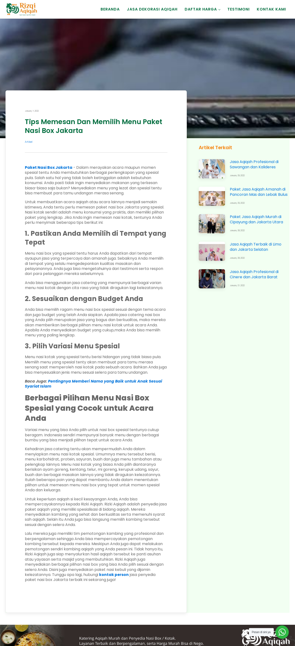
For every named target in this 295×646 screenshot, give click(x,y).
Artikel (28, 142)
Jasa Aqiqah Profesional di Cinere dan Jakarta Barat (254, 274)
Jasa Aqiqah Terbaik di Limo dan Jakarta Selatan (255, 246)
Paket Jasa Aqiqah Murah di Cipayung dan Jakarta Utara (256, 219)
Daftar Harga (201, 9)
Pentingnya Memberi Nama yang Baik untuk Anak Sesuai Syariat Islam (93, 383)
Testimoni (238, 9)
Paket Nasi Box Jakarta (48, 167)
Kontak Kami (271, 9)
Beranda (110, 9)
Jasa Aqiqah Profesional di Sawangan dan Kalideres (254, 164)
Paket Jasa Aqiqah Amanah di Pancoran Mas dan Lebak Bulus (259, 191)
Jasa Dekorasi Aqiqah (152, 9)
